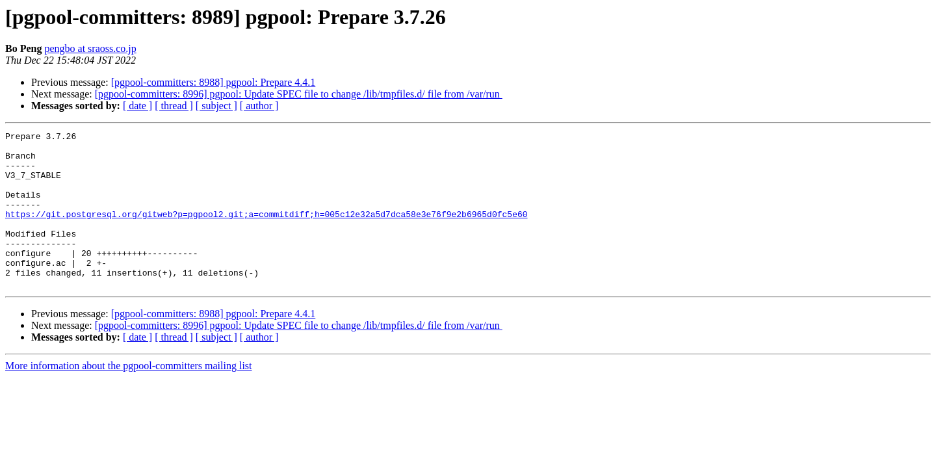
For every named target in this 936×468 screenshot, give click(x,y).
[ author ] (259, 105)
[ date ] (137, 105)
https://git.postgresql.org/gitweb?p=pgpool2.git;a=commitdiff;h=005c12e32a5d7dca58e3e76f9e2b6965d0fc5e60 (266, 231)
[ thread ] (174, 105)
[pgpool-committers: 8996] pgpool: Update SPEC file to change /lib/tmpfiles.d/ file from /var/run (298, 93)
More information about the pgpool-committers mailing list (128, 396)
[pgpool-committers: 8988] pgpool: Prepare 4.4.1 (213, 82)
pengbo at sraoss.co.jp (90, 48)
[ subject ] (216, 105)
